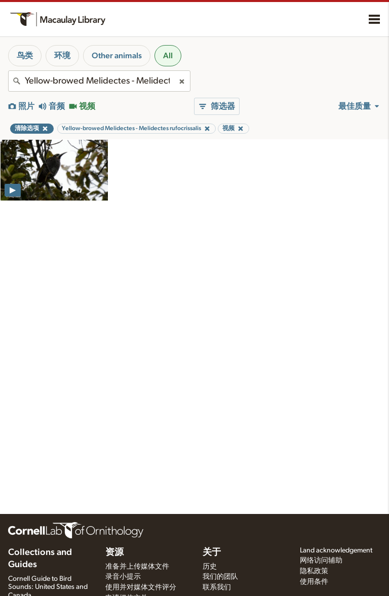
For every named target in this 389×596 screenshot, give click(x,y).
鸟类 (25, 56)
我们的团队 (220, 576)
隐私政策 (314, 571)
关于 (212, 552)
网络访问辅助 (321, 560)
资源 (114, 552)
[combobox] (99, 81)
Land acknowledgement (336, 550)
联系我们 (217, 587)
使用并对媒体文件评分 (140, 587)
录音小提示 (123, 576)
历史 (210, 566)
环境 (62, 56)
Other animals (117, 56)
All (168, 56)
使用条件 (314, 581)
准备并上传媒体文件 (137, 566)
